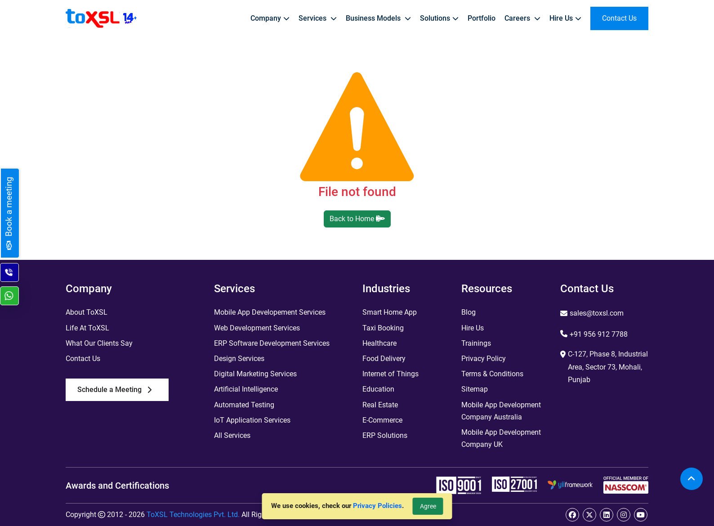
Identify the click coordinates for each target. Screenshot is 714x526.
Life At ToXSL (87, 328)
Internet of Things (390, 374)
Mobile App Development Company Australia (501, 411)
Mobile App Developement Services (270, 312)
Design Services (239, 358)
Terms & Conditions (492, 374)
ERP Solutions (384, 435)
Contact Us (83, 358)
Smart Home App (389, 312)
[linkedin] (606, 515)
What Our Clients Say (99, 343)
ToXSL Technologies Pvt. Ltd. (193, 514)
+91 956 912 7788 (599, 334)
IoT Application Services (252, 420)
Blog (468, 312)
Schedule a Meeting (114, 389)
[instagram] (623, 515)
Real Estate (380, 405)
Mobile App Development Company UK (501, 438)
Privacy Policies (377, 506)
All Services (232, 435)
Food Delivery (384, 358)
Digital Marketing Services (255, 374)
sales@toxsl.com (597, 313)
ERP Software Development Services (272, 343)
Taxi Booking (383, 328)
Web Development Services (257, 328)
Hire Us (472, 328)
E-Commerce (382, 420)
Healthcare (379, 343)
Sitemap (474, 389)
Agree (428, 506)
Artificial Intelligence (246, 389)
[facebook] (572, 515)
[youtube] (640, 515)
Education (378, 389)
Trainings (476, 343)
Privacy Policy (483, 358)
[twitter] (589, 515)
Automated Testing (244, 405)
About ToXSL (86, 312)
